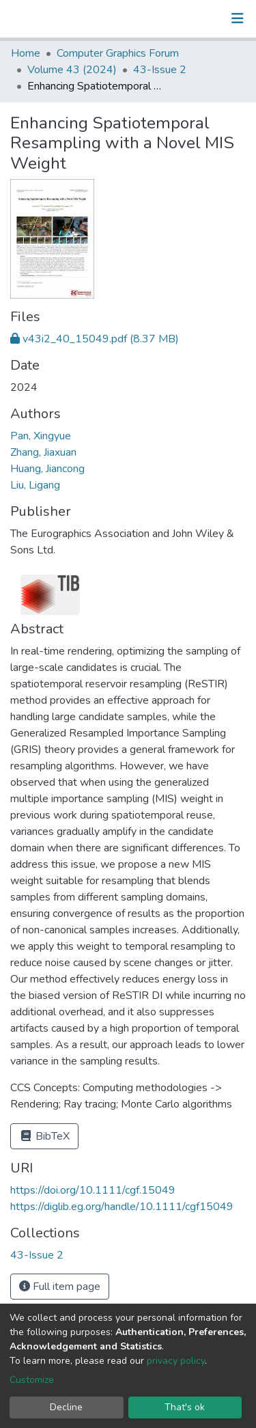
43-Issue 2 (159, 69)
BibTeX (44, 1136)
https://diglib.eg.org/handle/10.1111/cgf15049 (121, 1206)
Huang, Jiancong (47, 468)
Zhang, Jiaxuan (43, 452)
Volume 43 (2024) (72, 69)
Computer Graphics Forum (118, 53)
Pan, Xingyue (40, 435)
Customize (32, 1379)
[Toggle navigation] (237, 18)
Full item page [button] (59, 1286)
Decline (66, 1407)
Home (25, 53)
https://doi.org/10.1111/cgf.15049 (92, 1190)
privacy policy (176, 1360)
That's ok (185, 1407)
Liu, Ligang (35, 485)
